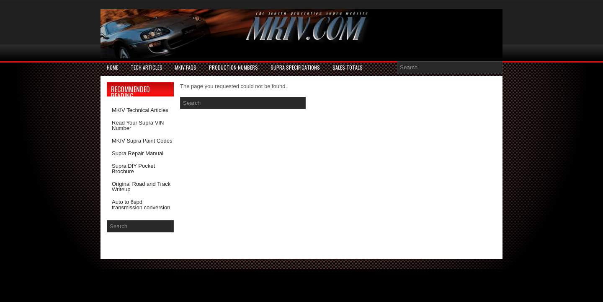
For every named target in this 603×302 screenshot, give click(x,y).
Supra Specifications (295, 67)
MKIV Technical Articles (140, 110)
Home (112, 67)
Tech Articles (146, 67)
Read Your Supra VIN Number (138, 125)
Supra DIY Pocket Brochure (133, 168)
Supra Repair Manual (137, 153)
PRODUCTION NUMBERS (233, 67)
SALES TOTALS (347, 67)
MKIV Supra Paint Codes (142, 141)
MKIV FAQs (185, 67)
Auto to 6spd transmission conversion (141, 205)
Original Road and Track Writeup (141, 187)
